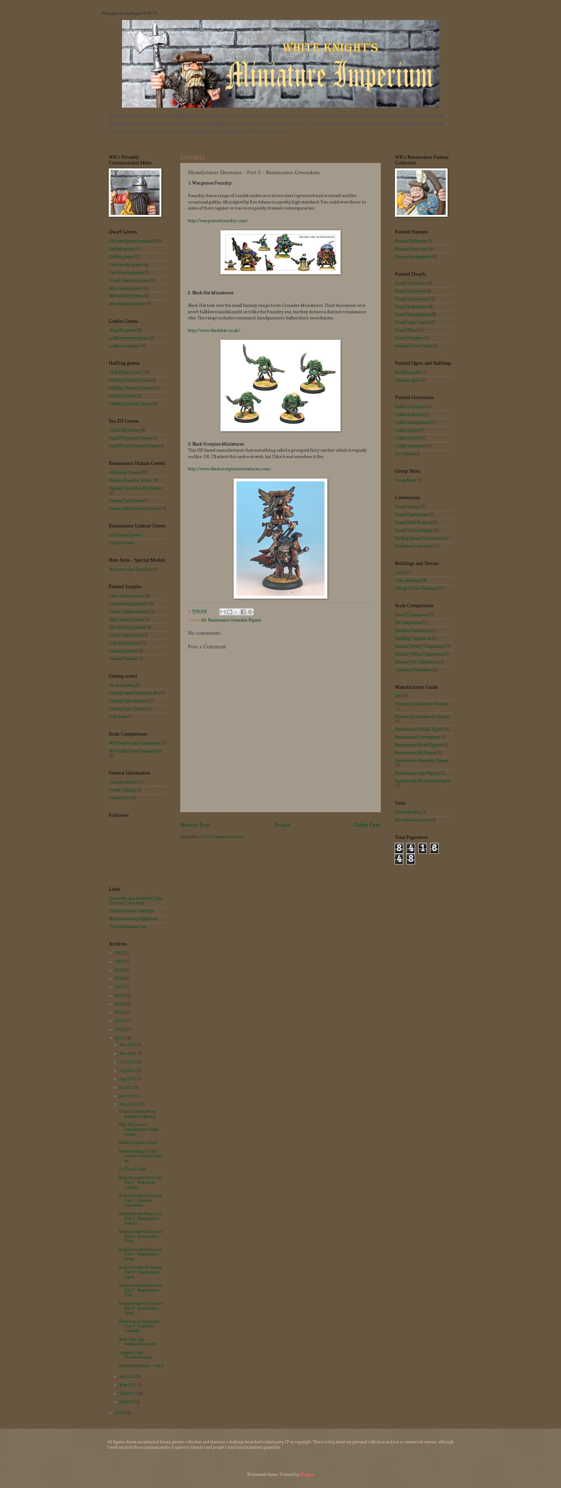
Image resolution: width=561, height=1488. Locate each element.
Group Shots (405, 480)
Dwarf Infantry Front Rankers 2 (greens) (137, 1114)
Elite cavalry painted (127, 619)
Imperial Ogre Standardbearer (135, 1355)
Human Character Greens (130, 480)
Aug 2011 (128, 1078)
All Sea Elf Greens (124, 430)
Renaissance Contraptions (417, 737)
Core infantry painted (127, 603)
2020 (119, 961)
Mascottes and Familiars (130, 569)
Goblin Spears (407, 430)
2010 (119, 1412)
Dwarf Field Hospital (413, 522)
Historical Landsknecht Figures (422, 716)
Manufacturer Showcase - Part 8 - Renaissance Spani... (141, 1308)
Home (282, 824)
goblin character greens (129, 337)
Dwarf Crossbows (410, 291)
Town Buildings (408, 580)
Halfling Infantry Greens (130, 403)
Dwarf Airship (407, 506)
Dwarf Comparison (411, 614)
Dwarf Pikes (405, 330)
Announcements (123, 782)
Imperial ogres (407, 380)
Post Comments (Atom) (223, 836)
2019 (119, 970)
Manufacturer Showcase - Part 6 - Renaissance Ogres (141, 1272)
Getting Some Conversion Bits (134, 693)
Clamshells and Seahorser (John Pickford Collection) (135, 900)
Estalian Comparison (413, 630)
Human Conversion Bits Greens (135, 488)
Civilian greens (121, 256)
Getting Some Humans (128, 700)
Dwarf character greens (129, 280)
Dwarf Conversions (411, 514)
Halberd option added (138, 1142)
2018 (119, 978)
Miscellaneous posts (412, 819)
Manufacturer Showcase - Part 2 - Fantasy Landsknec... (141, 1200)
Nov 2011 (128, 1053)
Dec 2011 (128, 1044)
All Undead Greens (125, 534)
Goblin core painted (125, 635)
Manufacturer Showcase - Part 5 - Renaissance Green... (141, 1254)
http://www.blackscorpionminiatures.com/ (229, 468)
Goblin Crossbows (410, 406)
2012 (119, 1029)
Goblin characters (410, 445)
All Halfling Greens (125, 372)
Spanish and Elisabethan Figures (423, 781)
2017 (119, 986)
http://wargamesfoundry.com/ (218, 220)
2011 (119, 1038)
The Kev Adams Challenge (131, 910)
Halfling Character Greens (131, 388)
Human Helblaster (410, 241)
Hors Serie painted (125, 642)
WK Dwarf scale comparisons (134, 743)
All (203, 620)
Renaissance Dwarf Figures (419, 744)
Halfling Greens (122, 395)
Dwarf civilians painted (129, 611)
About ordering (122, 685)
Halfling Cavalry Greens (129, 380)
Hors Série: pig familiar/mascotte (137, 1341)
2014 (119, 1012)
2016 (119, 995)
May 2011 (128, 1104)
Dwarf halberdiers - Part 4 (141, 1365)
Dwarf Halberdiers (411, 306)
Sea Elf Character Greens (130, 438)
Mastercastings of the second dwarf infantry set (141, 1156)
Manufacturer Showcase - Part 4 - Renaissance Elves (141, 1236)
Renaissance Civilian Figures (419, 729)
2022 (119, 953)
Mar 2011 (128, 1385)
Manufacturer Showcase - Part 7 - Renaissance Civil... (141, 1290)
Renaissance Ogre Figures (417, 773)
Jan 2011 (127, 1401)
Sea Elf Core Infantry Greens (133, 445)
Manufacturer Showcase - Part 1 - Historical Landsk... (141, 1182)
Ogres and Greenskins (414, 669)
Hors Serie (118, 716)
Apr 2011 (127, 1376)
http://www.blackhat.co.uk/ (214, 330)
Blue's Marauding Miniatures (133, 918)
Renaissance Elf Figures (415, 752)
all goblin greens (122, 330)
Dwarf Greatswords (412, 298)
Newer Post (195, 824)
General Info (120, 797)
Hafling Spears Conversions (419, 538)
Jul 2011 (126, 1087)
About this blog (408, 812)
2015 (119, 1004)
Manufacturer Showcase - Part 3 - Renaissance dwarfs (141, 1218)
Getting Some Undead (128, 708)
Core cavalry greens (125, 264)
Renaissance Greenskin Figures (234, 620)
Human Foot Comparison (416, 661)
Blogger (306, 1474)
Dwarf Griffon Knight (414, 530)
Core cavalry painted (127, 595)
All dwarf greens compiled (131, 241)
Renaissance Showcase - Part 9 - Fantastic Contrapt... (140, 1326)
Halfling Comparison (413, 638)
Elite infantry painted (127, 627)
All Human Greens (124, 472)
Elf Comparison (408, 622)
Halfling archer (408, 372)
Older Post (367, 824)
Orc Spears (404, 453)
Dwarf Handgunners (413, 314)
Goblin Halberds (409, 414)
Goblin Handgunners (413, 422)
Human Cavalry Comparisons (420, 646)
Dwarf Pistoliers (409, 337)
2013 (119, 1020)
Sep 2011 (127, 1070)
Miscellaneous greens (127, 303)
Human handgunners (413, 256)
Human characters (411, 248)
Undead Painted (123, 658)
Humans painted (123, 650)
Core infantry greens (126, 272)
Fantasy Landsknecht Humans (421, 703)
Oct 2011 (127, 1062)
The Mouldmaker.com (128, 926)
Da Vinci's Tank (132, 1169)
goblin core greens (124, 345)
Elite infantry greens (126, 295)
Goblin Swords (407, 438)
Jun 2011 (127, 1096)
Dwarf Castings (122, 789)
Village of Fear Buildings (416, 588)
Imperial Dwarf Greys (414, 345)
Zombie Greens (122, 542)
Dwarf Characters (410, 283)
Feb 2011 (127, 1393)
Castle (400, 572)
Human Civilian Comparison (419, 654)
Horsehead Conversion (414, 546)
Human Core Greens (126, 500)
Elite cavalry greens (125, 288)
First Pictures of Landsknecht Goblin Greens (139, 1129)
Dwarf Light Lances (412, 322)
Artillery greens (122, 248)
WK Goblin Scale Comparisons (135, 750)
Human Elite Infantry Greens (133, 508)
